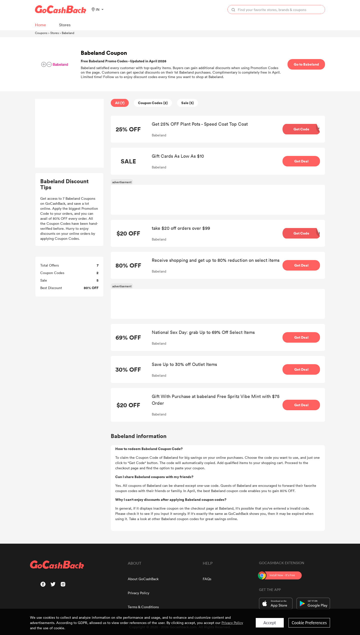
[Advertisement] (69, 133)
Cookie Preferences (309, 622)
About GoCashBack (143, 578)
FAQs (207, 578)
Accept (270, 622)
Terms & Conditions (143, 606)
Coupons (41, 33)
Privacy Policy (138, 592)
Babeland (68, 33)
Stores (54, 33)
